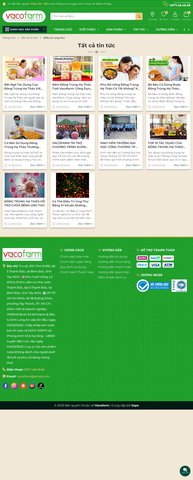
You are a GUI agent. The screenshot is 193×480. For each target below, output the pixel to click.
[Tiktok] (41, 386)
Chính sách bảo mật (74, 256)
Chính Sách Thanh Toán (77, 272)
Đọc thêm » (37, 106)
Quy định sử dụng (73, 267)
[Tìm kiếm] (139, 16)
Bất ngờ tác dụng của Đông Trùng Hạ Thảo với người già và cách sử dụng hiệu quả (22, 87)
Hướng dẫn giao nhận (114, 272)
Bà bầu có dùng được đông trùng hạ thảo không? (164, 87)
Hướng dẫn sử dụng (112, 256)
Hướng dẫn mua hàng (114, 261)
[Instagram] (14, 386)
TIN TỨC (141, 29)
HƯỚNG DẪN (167, 29)
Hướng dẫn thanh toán (114, 267)
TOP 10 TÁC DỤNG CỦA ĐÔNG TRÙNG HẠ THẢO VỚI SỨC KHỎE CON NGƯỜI (168, 145)
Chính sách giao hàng (75, 261)
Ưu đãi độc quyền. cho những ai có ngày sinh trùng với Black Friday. (60, 3)
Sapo (135, 405)
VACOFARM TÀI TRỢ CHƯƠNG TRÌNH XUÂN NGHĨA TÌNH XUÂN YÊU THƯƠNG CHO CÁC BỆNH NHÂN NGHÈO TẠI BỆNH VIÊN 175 (71, 145)
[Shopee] (23, 386)
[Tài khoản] (175, 16)
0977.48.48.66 (34, 369)
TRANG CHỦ (63, 29)
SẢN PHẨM (116, 29)
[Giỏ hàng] (186, 16)
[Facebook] (6, 386)
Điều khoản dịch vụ (112, 277)
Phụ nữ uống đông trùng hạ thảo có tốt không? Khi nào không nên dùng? (120, 87)
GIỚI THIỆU (89, 29)
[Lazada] (32, 386)
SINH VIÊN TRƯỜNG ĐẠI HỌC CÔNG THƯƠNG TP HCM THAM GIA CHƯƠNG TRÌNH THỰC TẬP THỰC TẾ (120, 145)
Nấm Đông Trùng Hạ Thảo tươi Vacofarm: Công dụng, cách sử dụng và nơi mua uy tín (72, 87)
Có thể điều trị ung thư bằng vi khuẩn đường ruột (70, 204)
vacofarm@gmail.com (33, 376)
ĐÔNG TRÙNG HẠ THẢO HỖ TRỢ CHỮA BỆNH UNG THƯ (24, 203)
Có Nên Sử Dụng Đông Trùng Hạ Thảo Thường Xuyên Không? (21, 145)
